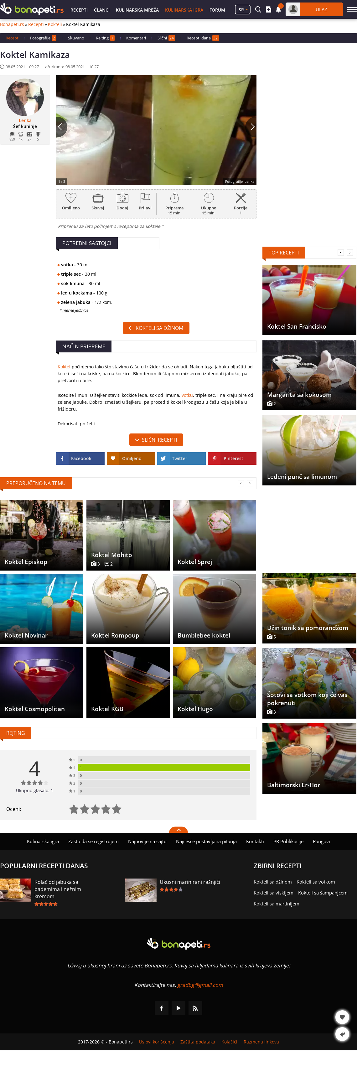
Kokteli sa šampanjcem (323, 892)
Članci (102, 10)
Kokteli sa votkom (316, 882)
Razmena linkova (261, 1042)
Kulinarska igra (184, 10)
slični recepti (159, 439)
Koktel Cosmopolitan (35, 709)
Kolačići (229, 1042)
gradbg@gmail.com (200, 984)
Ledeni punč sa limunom (302, 477)
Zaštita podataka (197, 1042)
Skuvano (76, 38)
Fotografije (43, 38)
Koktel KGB (107, 709)
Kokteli (55, 24)
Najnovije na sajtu (147, 841)
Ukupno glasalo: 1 (34, 790)
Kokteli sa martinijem (276, 903)
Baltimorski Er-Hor (293, 785)
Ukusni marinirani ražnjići (190, 882)
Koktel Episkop (26, 562)
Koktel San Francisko (296, 326)
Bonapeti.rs (12, 24)
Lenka (25, 120)
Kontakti (255, 841)
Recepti (79, 10)
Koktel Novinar (26, 635)
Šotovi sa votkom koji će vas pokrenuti (307, 699)
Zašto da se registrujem (93, 841)
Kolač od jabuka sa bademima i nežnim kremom (57, 889)
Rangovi (321, 841)
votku (187, 395)
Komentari (136, 38)
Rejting (105, 38)
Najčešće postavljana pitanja (206, 841)
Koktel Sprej (195, 562)
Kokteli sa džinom (159, 328)
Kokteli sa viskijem (273, 892)
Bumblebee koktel (204, 635)
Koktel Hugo (195, 709)
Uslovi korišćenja (156, 1042)
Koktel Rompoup (115, 635)
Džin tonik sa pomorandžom (307, 628)
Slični (166, 38)
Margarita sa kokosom (299, 395)
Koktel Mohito (111, 555)
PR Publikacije (288, 841)
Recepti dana (203, 38)
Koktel (64, 367)
